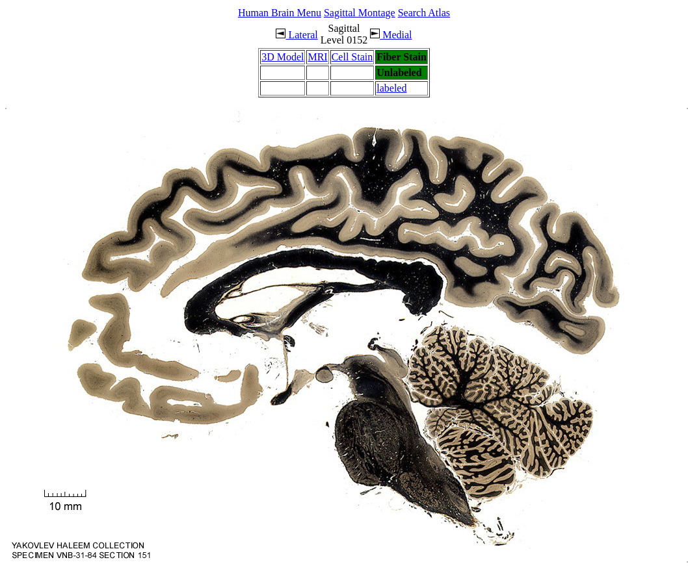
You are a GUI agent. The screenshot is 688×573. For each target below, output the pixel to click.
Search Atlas (424, 12)
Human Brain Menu (279, 12)
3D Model (282, 56)
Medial (391, 34)
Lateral (296, 34)
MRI (317, 56)
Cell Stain (352, 56)
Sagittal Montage (359, 12)
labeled (391, 88)
